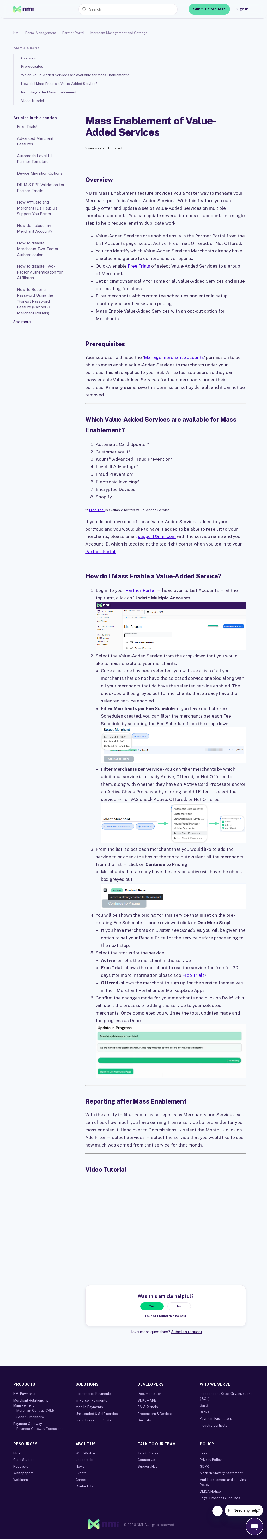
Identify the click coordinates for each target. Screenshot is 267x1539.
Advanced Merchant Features (35, 141)
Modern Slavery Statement (221, 1473)
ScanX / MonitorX (30, 1417)
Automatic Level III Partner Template (34, 159)
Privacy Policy (211, 1460)
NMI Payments (24, 1394)
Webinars (20, 1480)
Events (81, 1473)
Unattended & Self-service (97, 1414)
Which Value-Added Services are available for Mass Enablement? (75, 75)
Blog (17, 1453)
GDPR (204, 1466)
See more (22, 322)
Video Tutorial (32, 101)
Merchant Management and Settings (118, 33)
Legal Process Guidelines (220, 1498)
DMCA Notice (210, 1491)
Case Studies (23, 1460)
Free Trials (139, 266)
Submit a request (209, 9)
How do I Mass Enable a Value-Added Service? (59, 83)
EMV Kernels (148, 1407)
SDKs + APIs (147, 1400)
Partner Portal (73, 33)
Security (144, 1420)
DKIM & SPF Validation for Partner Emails (40, 187)
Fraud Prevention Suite (94, 1420)
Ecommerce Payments (93, 1394)
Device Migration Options (40, 173)
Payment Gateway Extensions (39, 1429)
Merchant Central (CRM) (35, 1411)
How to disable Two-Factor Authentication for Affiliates (40, 272)
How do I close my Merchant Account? (34, 228)
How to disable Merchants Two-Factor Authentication (37, 249)
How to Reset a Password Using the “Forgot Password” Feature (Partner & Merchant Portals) (35, 301)
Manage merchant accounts (174, 357)
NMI (16, 33)
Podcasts (20, 1466)
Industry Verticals (213, 1425)
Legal (204, 1453)
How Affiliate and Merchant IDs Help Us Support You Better (37, 208)
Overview (29, 58)
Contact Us (84, 1486)
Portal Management (40, 33)
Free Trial (97, 510)
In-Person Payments (91, 1400)
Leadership (84, 1460)
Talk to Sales (148, 1453)
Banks (204, 1412)
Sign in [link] (242, 9)
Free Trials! (27, 126)
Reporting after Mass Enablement (48, 92)
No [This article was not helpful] (179, 1306)
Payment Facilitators (216, 1419)
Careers (82, 1480)
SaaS (204, 1405)
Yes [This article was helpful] (152, 1306)
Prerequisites (32, 66)
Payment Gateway (27, 1424)
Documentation (150, 1394)
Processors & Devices (155, 1414)
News (80, 1466)
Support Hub (148, 1466)
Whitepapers (23, 1473)
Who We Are (85, 1453)
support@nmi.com (157, 536)
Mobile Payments (89, 1407)
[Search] (128, 9)
